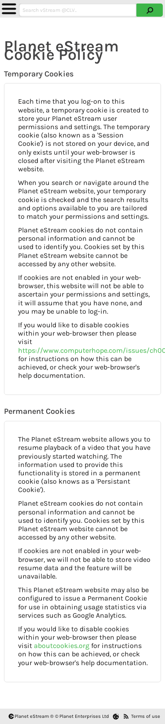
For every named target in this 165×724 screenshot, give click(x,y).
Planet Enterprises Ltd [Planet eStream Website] (84, 716)
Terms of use (145, 716)
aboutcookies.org (61, 645)
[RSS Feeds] (126, 716)
